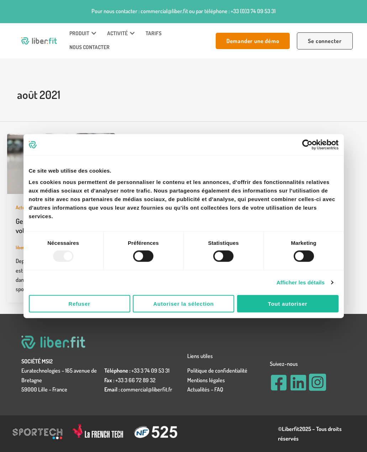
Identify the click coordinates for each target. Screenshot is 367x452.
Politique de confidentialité (217, 370)
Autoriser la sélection (183, 303)
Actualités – (200, 389)
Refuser (79, 303)
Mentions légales (206, 380)
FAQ (218, 389)
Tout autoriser (288, 303)
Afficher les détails (301, 282)
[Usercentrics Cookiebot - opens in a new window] (307, 145)
